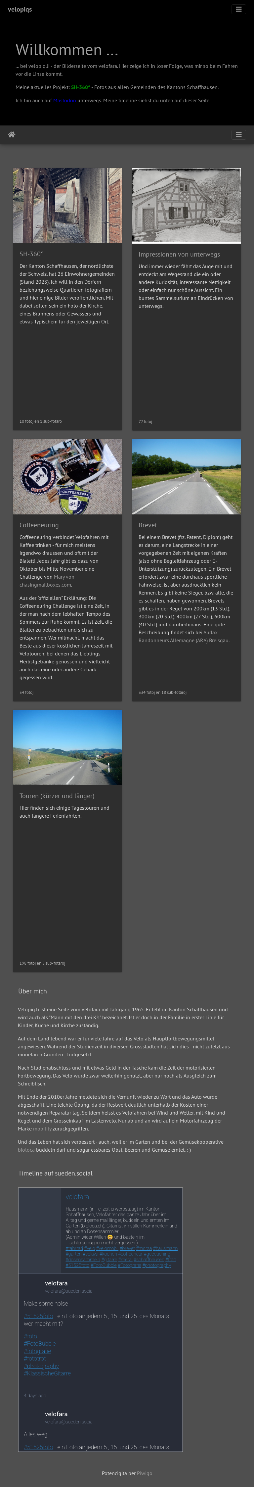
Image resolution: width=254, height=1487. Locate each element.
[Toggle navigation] (239, 9)
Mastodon (64, 100)
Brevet (148, 525)
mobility (42, 1128)
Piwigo (144, 1473)
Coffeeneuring (39, 525)
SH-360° (80, 87)
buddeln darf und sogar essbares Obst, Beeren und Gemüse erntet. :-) (113, 1149)
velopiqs (20, 9)
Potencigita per (119, 1473)
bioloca (26, 1149)
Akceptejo (12, 135)
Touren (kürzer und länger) (57, 795)
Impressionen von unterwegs (179, 254)
